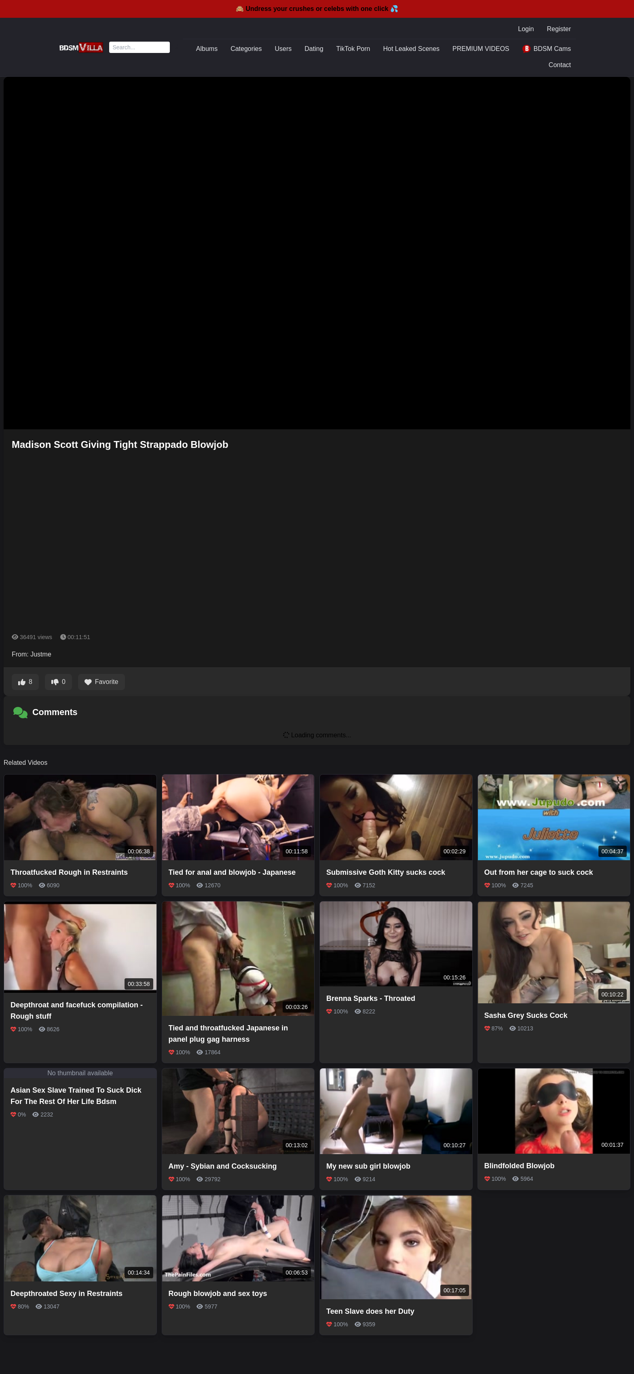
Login (526, 28)
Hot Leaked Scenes (411, 48)
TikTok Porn (353, 48)
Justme (40, 654)
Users (283, 48)
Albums (207, 48)
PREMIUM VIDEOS (480, 48)
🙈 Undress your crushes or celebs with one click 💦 (317, 8)
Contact (560, 64)
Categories (246, 48)
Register (559, 28)
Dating (313, 48)
